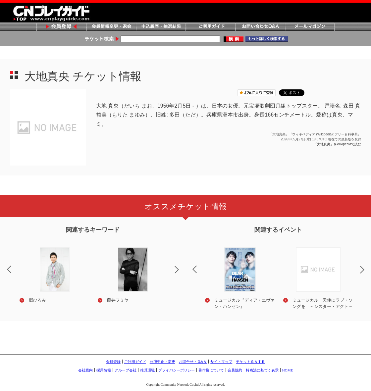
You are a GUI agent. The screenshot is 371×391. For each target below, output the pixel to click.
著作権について (211, 370)
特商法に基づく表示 (262, 370)
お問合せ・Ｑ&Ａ (193, 362)
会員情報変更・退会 (111, 27)
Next (182, 274)
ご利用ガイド (210, 27)
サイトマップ (221, 362)
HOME (287, 370)
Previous (189, 265)
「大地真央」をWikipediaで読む (337, 144)
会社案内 (85, 370)
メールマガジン (310, 27)
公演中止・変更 (162, 362)
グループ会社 (125, 370)
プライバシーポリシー (176, 370)
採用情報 (103, 370)
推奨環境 (147, 370)
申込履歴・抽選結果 (161, 27)
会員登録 (61, 27)
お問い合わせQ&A (260, 27)
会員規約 (235, 370)
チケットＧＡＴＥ (250, 362)
